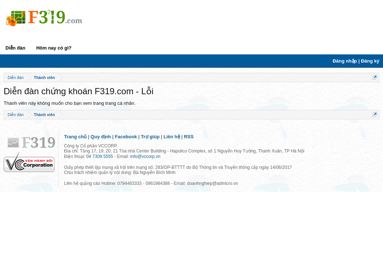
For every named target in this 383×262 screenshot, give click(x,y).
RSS (189, 136)
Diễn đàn (15, 48)
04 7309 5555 (99, 156)
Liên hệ (172, 136)
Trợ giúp (150, 136)
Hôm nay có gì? (54, 48)
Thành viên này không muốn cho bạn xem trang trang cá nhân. (70, 103)
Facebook (126, 136)
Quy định (101, 136)
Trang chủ (75, 136)
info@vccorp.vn (145, 156)
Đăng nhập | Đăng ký (356, 61)
